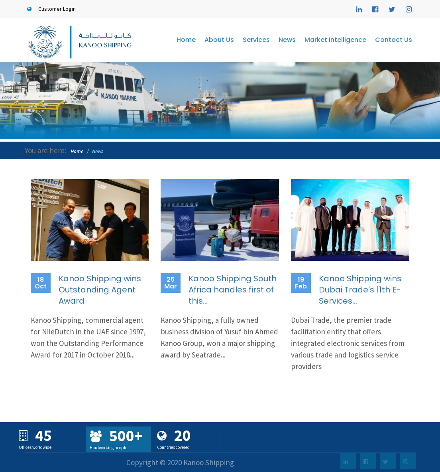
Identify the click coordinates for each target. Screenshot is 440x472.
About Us (219, 39)
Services (256, 39)
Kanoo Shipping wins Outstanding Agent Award (100, 289)
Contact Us (393, 39)
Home (186, 39)
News (287, 39)
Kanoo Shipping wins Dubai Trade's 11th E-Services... (360, 289)
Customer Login (50, 8)
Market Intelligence (335, 39)
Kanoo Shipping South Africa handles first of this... (233, 289)
